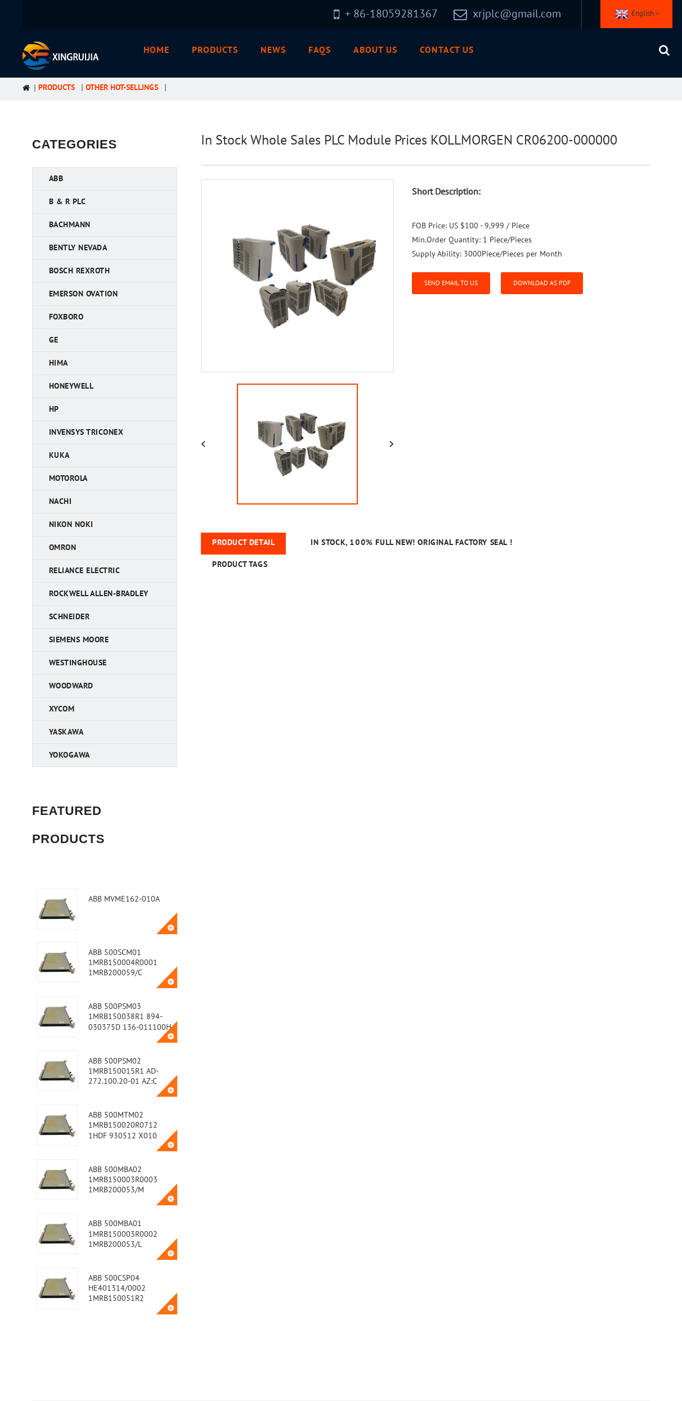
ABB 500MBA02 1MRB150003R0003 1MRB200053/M (123, 1180)
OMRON (63, 547)
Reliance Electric (84, 570)
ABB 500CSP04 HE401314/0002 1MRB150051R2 (117, 1288)
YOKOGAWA (69, 755)
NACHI (60, 501)
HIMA (58, 363)
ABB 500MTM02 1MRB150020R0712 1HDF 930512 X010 (123, 1125)
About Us (375, 50)
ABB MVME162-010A (124, 899)
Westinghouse (78, 663)
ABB (56, 178)
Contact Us (447, 50)
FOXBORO (66, 317)
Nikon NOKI (71, 524)
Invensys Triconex (86, 432)
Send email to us (451, 283)
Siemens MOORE (79, 640)
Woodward (71, 686)
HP (54, 409)
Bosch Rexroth (79, 271)
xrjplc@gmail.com (517, 14)
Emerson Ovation (83, 294)
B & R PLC (67, 201)
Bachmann (70, 224)
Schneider (69, 616)
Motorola (68, 478)
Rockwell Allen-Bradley (99, 593)
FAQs (319, 50)
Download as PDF (542, 283)
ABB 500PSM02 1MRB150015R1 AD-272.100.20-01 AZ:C (123, 1071)
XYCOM (62, 709)
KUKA (59, 455)
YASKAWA (66, 732)
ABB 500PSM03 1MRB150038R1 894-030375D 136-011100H (129, 1016)
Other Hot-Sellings (122, 87)
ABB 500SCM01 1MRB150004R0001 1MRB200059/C (123, 962)
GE (54, 340)
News (273, 50)
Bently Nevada (78, 248)
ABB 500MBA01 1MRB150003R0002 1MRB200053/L (123, 1234)
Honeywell (71, 386)
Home (156, 50)
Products (215, 50)
